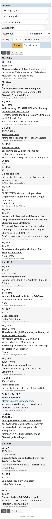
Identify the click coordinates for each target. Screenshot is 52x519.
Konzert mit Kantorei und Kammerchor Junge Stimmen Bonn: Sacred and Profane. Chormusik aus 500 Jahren (25, 219)
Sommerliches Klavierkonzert (18, 480)
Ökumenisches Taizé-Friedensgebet (21, 88)
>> (21, 52)
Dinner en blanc (10, 173)
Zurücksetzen (31, 45)
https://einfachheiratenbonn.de (18, 400)
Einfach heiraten (11, 397)
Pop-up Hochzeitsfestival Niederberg (22, 420)
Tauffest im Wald (11, 147)
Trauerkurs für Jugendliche (16, 365)
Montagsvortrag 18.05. (14, 69)
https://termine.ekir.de (27, 516)
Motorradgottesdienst (14, 276)
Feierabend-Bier (10, 134)
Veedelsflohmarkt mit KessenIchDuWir (23, 296)
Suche (17, 45)
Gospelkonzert (10, 315)
